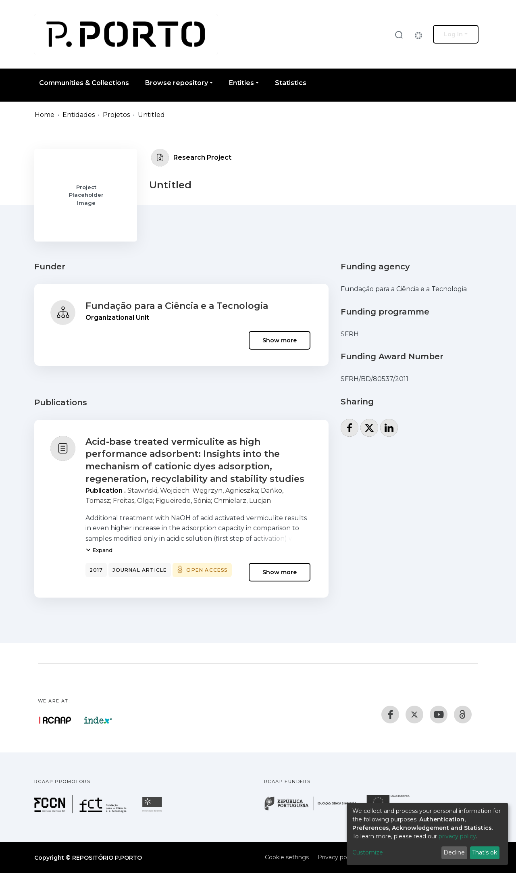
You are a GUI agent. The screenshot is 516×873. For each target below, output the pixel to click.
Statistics (290, 83)
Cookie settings (287, 857)
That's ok (484, 852)
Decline (454, 852)
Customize (367, 852)
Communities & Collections (84, 83)
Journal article (139, 570)
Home (44, 115)
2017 (96, 570)
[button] (420, 34)
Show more (279, 340)
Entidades (78, 115)
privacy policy (457, 836)
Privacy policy (337, 857)
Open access (206, 570)
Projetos (116, 115)
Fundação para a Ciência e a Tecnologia (176, 305)
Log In (453, 34)
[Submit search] (398, 34)
